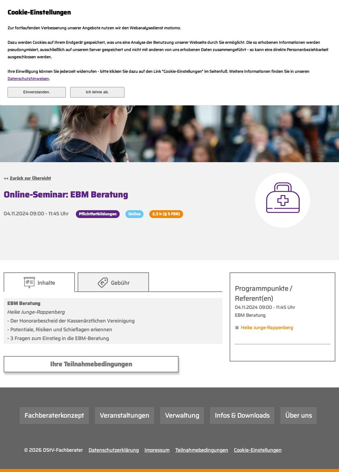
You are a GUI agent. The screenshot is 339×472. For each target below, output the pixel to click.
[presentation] (39, 282)
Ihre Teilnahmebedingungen (91, 364)
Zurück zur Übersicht (30, 178)
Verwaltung (182, 415)
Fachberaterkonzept (54, 415)
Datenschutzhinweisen (28, 78)
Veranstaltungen (124, 415)
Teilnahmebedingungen (201, 450)
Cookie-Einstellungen (258, 450)
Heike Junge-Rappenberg (267, 327)
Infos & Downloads (242, 415)
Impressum (157, 450)
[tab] (39, 282)
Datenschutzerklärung (114, 450)
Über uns (298, 415)
